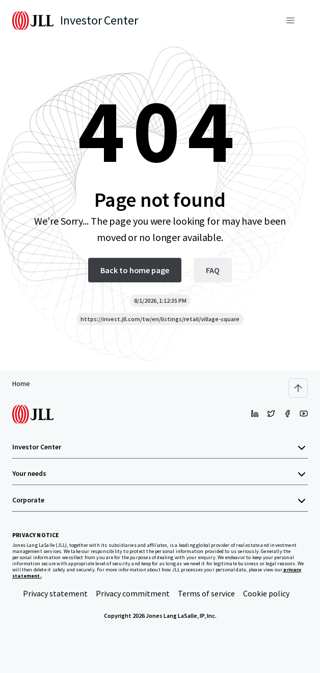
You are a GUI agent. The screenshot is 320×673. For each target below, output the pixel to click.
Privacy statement (55, 593)
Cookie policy (266, 593)
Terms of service (206, 593)
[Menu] (290, 20)
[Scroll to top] (298, 388)
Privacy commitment (133, 593)
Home (21, 383)
